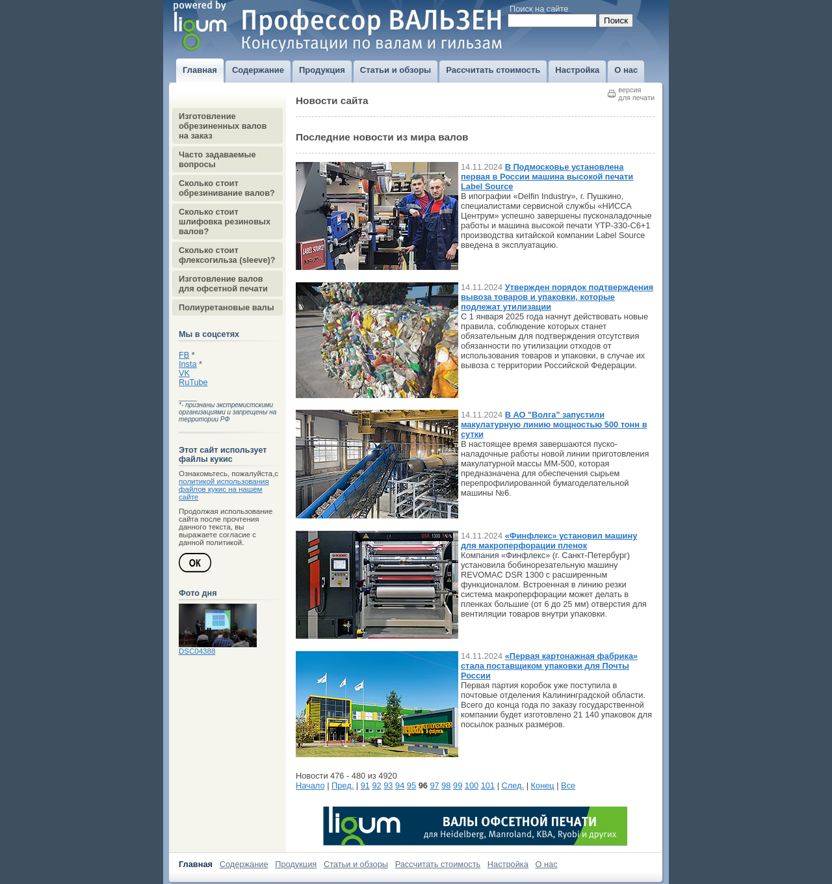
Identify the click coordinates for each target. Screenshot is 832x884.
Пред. (343, 785)
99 (457, 785)
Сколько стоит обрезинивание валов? (227, 188)
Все (568, 785)
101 (488, 785)
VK (184, 373)
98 (445, 785)
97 (434, 785)
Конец (542, 785)
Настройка (508, 864)
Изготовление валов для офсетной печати (223, 283)
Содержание (244, 864)
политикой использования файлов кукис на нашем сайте (224, 489)
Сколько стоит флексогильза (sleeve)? (227, 255)
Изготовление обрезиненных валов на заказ (222, 126)
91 (365, 785)
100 (471, 785)
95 (411, 785)
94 (399, 785)
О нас (547, 864)
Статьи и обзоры (356, 864)
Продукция (296, 864)
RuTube (193, 382)
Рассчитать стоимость (438, 864)
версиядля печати (636, 93)
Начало (310, 785)
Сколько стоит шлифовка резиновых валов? (224, 221)
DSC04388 (197, 651)
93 (388, 785)
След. (513, 785)
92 (376, 785)
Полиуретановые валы (226, 307)
